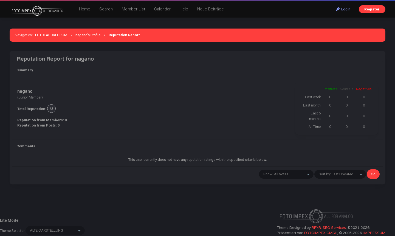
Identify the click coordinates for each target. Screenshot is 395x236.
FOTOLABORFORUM (51, 35)
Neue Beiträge (210, 9)
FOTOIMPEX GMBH (320, 233)
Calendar (162, 9)
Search (106, 9)
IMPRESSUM (374, 233)
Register (372, 9)
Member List (133, 9)
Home (84, 9)
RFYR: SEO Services (329, 228)
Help (184, 9)
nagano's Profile (87, 35)
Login (343, 9)
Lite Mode (9, 220)
